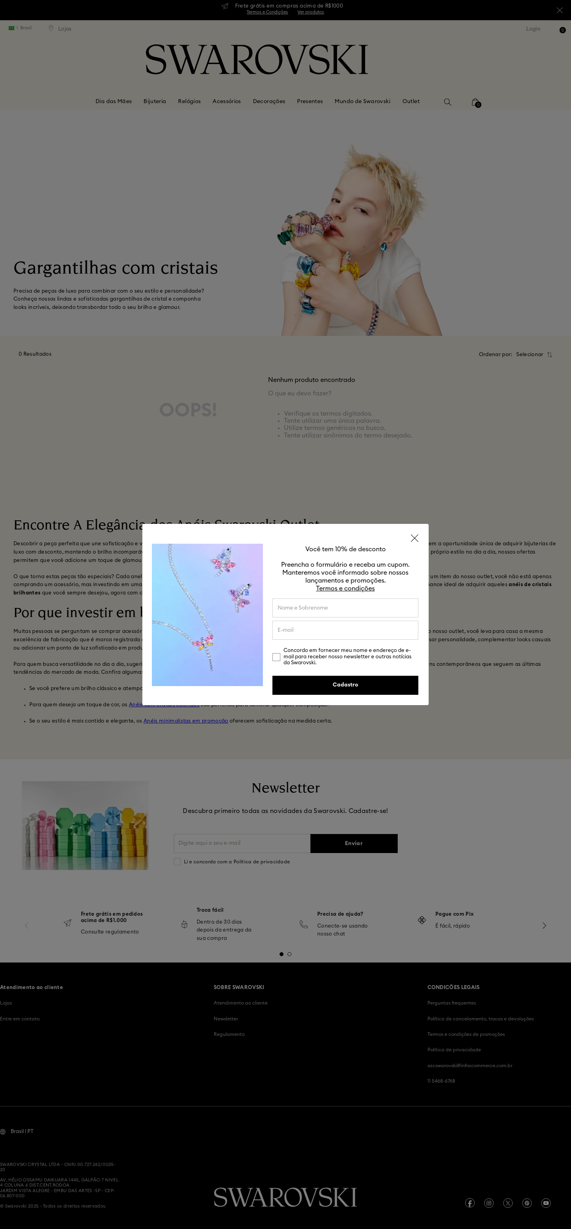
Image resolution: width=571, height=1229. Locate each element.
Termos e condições (345, 588)
